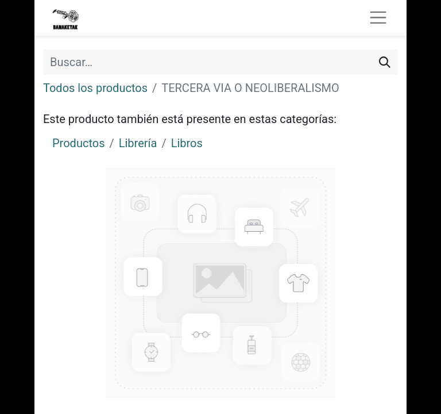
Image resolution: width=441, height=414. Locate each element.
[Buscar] (385, 62)
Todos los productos (95, 88)
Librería (138, 143)
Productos (78, 143)
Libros (187, 143)
